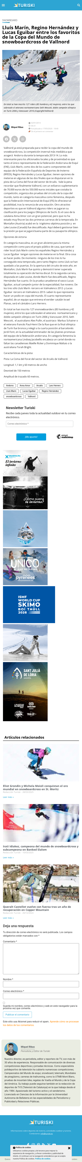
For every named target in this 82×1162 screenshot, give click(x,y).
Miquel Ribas (17, 127)
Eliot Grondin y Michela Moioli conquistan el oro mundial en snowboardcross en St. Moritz (35, 787)
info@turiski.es (47, 1133)
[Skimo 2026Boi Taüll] (29, 622)
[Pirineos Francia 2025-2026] (25, 584)
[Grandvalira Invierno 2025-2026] (25, 508)
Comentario (10, 941)
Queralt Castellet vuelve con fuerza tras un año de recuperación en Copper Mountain (37, 908)
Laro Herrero (55, 385)
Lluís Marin (11, 391)
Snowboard (9, 20)
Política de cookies (43, 1159)
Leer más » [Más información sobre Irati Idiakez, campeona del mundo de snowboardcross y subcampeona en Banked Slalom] (8, 857)
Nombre (8, 979)
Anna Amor (25, 385)
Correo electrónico (13, 991)
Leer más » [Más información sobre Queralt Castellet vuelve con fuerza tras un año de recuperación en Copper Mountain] (8, 917)
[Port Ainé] (25, 546)
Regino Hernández (50, 391)
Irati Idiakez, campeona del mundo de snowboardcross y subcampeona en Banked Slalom (40, 848)
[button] (78, 5)
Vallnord (31, 396)
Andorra (10, 385)
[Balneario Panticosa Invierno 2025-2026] (25, 660)
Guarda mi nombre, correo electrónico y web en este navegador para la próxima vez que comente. (40, 1007)
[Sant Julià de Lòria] (25, 720)
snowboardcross (14, 396)
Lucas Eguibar (29, 391)
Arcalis (39, 385)
